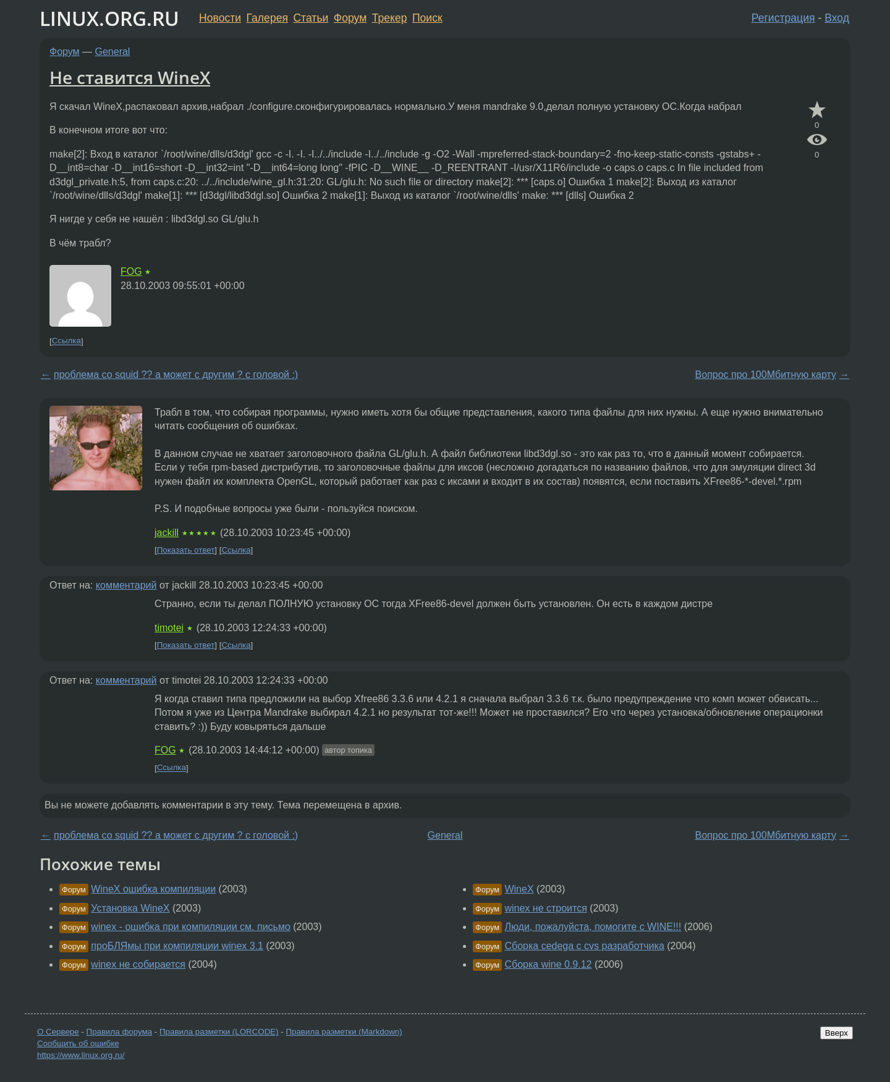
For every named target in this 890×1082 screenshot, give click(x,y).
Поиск (427, 18)
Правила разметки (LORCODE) (219, 1031)
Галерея (267, 18)
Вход (836, 18)
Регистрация (783, 18)
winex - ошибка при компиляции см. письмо (190, 926)
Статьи (310, 18)
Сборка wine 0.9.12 (547, 964)
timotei (169, 628)
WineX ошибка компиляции (153, 889)
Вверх (836, 1033)
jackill (167, 532)
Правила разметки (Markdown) (344, 1031)
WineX (518, 889)
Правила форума (120, 1031)
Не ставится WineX (129, 77)
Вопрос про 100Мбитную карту (765, 374)
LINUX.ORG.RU (109, 18)
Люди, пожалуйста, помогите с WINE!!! (592, 926)
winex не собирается (138, 964)
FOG (131, 271)
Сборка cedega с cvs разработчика (584, 946)
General (112, 51)
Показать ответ (186, 550)
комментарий (126, 585)
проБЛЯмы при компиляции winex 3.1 (177, 946)
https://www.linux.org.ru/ (80, 1055)
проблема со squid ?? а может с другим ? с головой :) (176, 374)
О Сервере (58, 1031)
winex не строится (545, 908)
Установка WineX (130, 908)
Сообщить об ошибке (78, 1043)
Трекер (389, 18)
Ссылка (66, 341)
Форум (350, 18)
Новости (220, 18)
